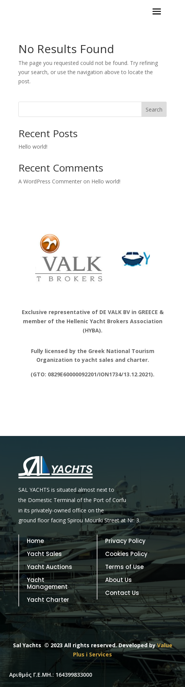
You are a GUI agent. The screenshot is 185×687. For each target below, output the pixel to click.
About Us (118, 580)
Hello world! (32, 146)
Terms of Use (124, 567)
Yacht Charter (48, 600)
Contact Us (122, 593)
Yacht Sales (44, 554)
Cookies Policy (126, 554)
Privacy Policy (125, 541)
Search (154, 109)
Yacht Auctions (49, 567)
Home (35, 541)
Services (100, 654)
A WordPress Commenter (50, 181)
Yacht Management (47, 584)
